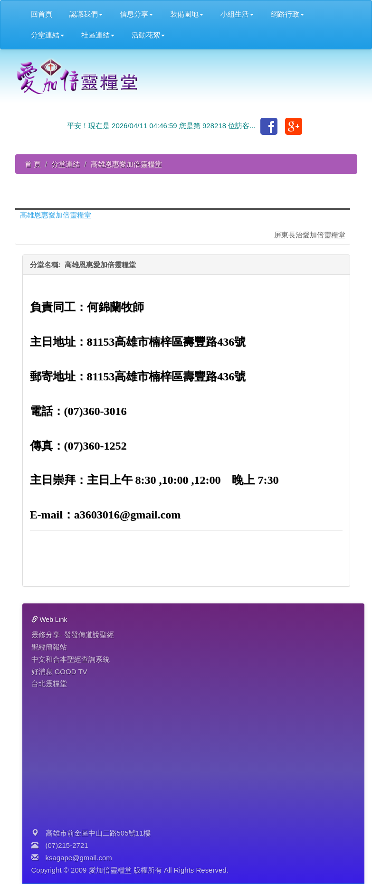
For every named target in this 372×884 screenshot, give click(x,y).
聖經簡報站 (49, 647)
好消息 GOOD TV (59, 672)
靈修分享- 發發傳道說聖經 (72, 634)
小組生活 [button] (237, 14)
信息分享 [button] (136, 14)
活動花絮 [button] (148, 35)
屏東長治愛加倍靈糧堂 (309, 235)
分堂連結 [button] (47, 35)
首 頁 (33, 164)
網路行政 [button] (287, 14)
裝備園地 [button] (186, 14)
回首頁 (41, 14)
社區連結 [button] (97, 35)
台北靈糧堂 (49, 683)
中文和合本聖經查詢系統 (70, 659)
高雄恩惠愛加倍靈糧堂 (55, 215)
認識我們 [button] (86, 14)
